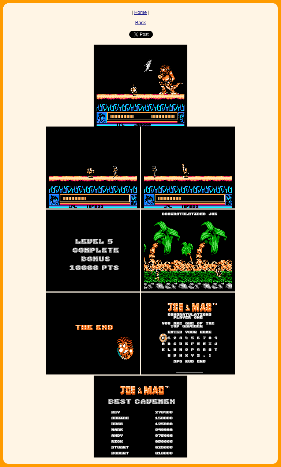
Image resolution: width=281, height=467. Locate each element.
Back (140, 22)
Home (140, 12)
